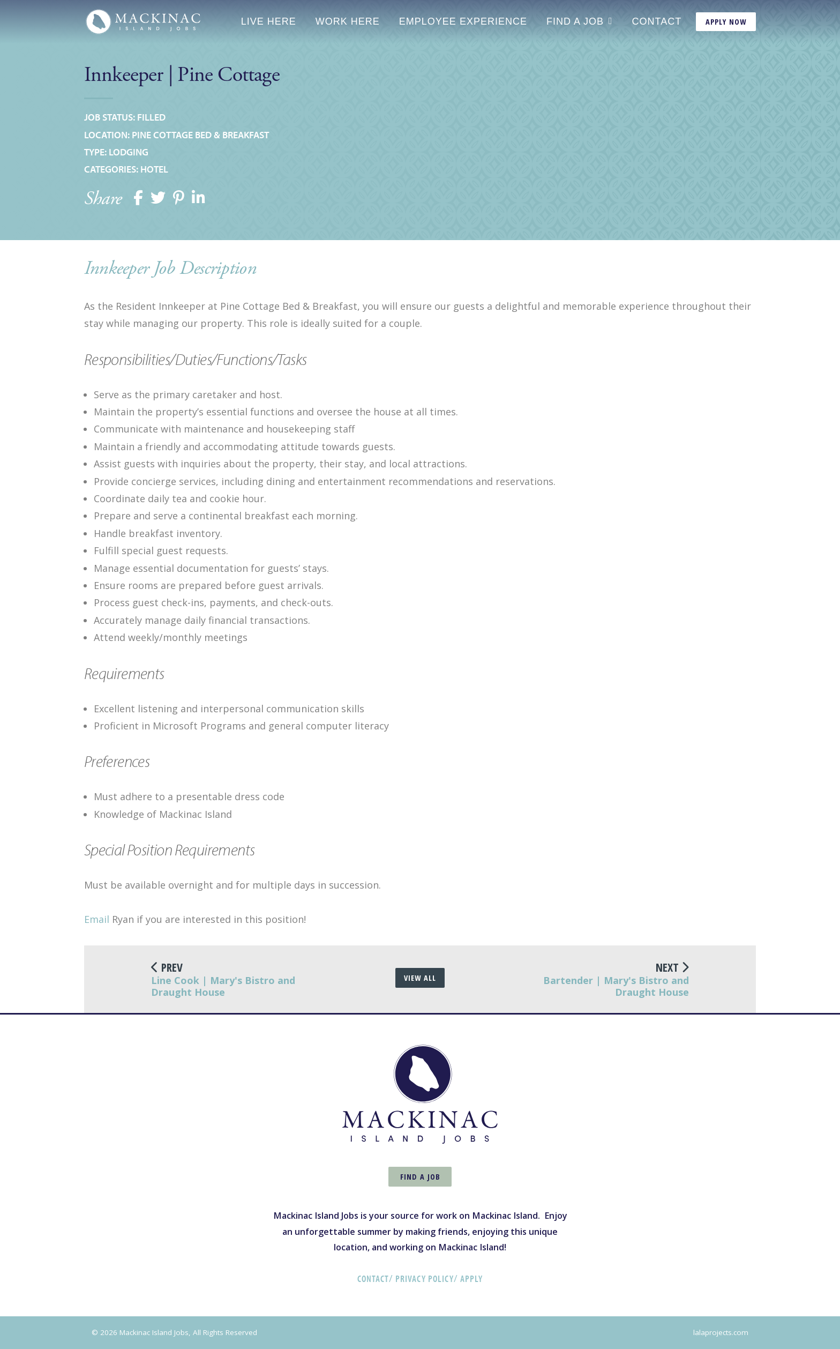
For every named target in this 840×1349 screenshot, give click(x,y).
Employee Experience (463, 21)
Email (96, 919)
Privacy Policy (424, 1278)
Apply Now (726, 22)
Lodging (128, 152)
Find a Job (575, 21)
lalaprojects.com (720, 1332)
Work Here (348, 21)
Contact (657, 21)
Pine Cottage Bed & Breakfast (200, 135)
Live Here (268, 21)
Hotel (154, 169)
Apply (471, 1278)
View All (420, 978)
